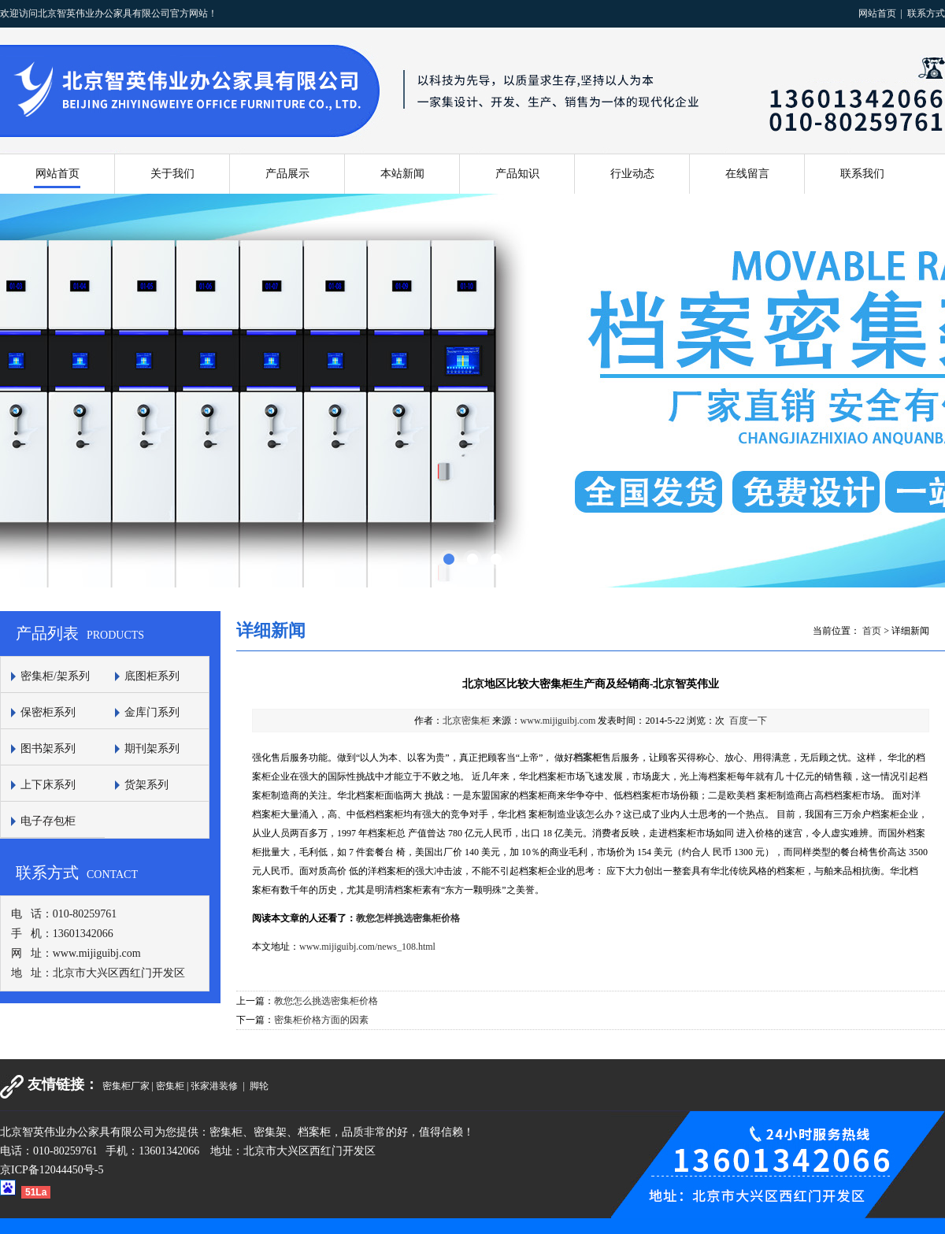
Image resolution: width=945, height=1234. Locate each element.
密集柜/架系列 (55, 676)
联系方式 (926, 13)
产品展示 (287, 174)
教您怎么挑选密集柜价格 (326, 1000)
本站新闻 (402, 174)
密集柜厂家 (126, 1085)
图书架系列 (48, 748)
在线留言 (747, 174)
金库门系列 (152, 712)
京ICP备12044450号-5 (51, 1170)
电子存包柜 (48, 821)
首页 (871, 630)
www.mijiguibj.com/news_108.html (367, 946)
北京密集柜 (466, 720)
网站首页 (877, 13)
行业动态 (632, 174)
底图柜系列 (152, 676)
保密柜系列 (48, 712)
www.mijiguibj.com (558, 720)
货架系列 (146, 785)
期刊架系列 (152, 748)
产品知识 (517, 174)
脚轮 (259, 1085)
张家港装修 (215, 1085)
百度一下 (748, 720)
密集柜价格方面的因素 (321, 1019)
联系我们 (862, 174)
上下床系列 (48, 785)
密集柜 (170, 1085)
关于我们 (172, 174)
